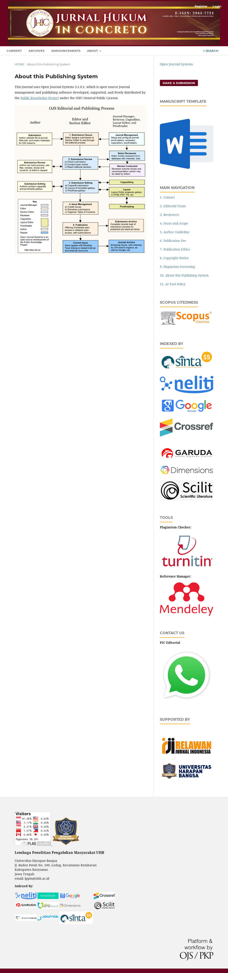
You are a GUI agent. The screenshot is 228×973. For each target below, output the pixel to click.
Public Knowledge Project (39, 98)
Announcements (65, 50)
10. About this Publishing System (184, 275)
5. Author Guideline (174, 232)
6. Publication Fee (173, 241)
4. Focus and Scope (174, 223)
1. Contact (167, 197)
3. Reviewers (169, 215)
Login (217, 6)
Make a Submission (179, 83)
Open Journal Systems (176, 64)
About (93, 50)
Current (14, 50)
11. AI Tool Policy (172, 284)
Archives (36, 50)
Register (201, 6)
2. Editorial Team (173, 206)
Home (19, 64)
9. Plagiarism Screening (177, 267)
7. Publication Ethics (175, 249)
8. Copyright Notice (174, 258)
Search (210, 50)
